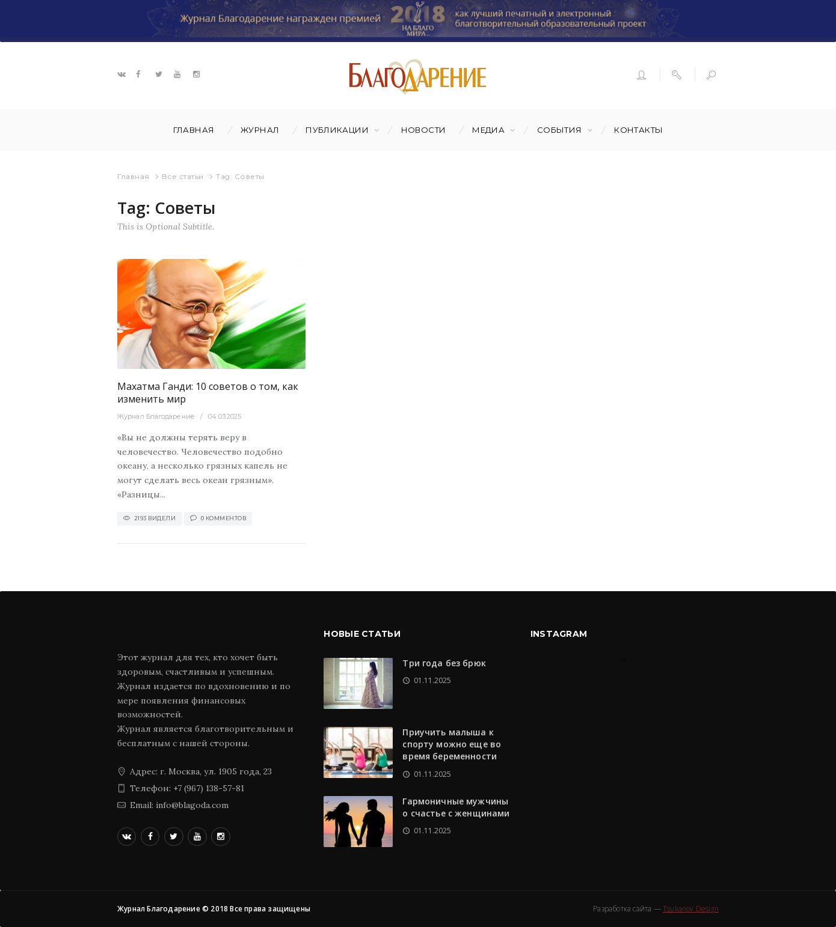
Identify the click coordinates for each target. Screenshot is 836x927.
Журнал (260, 130)
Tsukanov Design (691, 909)
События (559, 130)
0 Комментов (224, 518)
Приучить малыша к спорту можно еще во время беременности (451, 744)
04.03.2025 (224, 416)
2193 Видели (155, 518)
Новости (423, 130)
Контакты (638, 130)
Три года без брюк (443, 663)
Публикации (337, 130)
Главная (194, 130)
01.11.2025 (433, 680)
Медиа (488, 130)
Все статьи (183, 176)
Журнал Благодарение (156, 416)
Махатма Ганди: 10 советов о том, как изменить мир (207, 393)
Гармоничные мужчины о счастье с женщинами (455, 807)
